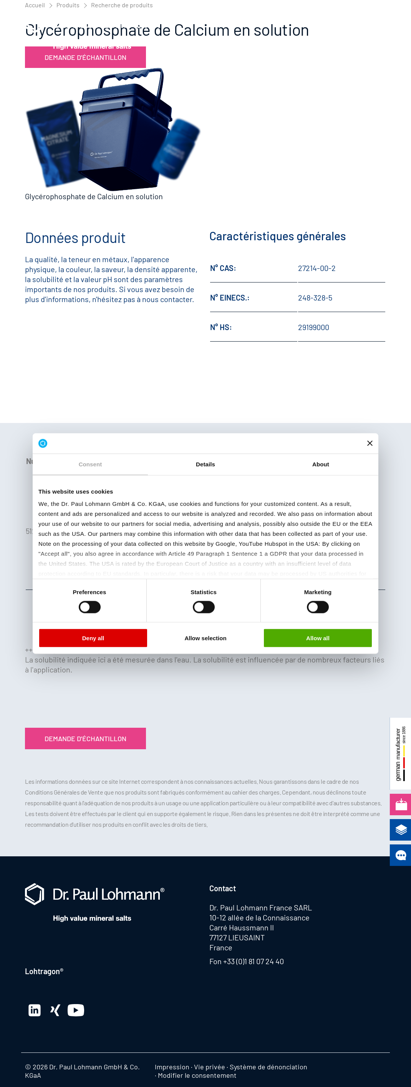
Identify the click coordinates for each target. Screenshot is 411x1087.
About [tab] (320, 464)
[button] (378, 31)
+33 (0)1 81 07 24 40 (253, 961)
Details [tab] (205, 464)
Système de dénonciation (268, 1066)
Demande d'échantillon (85, 738)
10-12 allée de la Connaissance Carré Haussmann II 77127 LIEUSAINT (259, 927)
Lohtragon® (44, 971)
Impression (172, 1066)
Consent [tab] (90, 464)
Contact (222, 888)
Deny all (93, 637)
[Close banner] (370, 443)
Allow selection (205, 637)
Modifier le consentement (197, 1075)
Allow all (318, 637)
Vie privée (209, 1066)
